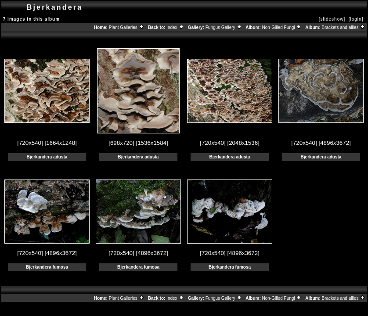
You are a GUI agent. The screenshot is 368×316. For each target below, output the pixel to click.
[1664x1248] (60, 143)
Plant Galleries (126, 27)
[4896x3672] (334, 143)
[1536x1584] (152, 143)
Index (175, 27)
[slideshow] (332, 19)
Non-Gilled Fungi (282, 27)
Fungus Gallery (224, 27)
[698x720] (121, 143)
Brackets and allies (344, 27)
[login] (356, 19)
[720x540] (30, 143)
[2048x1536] (243, 143)
